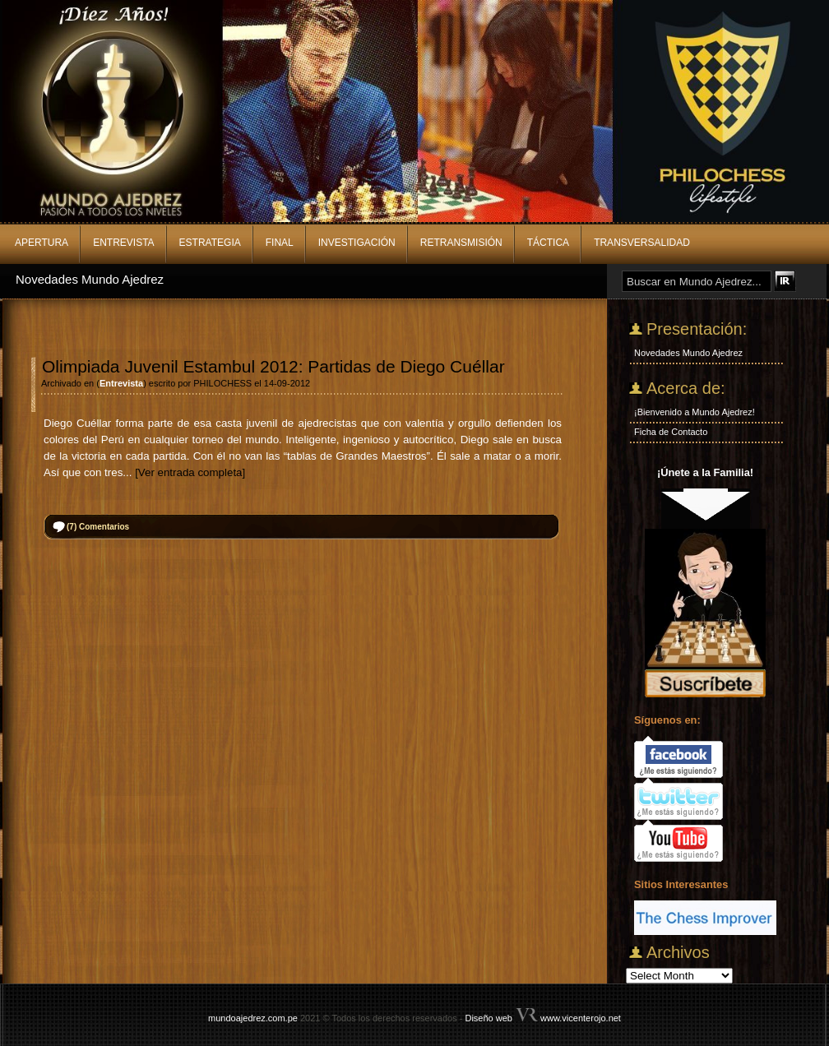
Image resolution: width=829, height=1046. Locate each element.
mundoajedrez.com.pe (253, 1018)
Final (280, 242)
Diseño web (488, 1018)
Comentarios (98, 526)
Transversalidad (642, 242)
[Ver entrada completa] (190, 472)
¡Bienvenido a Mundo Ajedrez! (694, 412)
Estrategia (210, 242)
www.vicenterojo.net (580, 1018)
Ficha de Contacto (670, 432)
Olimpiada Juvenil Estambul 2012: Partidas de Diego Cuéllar (273, 366)
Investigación (357, 242)
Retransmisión (461, 242)
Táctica (548, 242)
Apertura (41, 242)
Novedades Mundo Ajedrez (90, 279)
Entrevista (123, 242)
